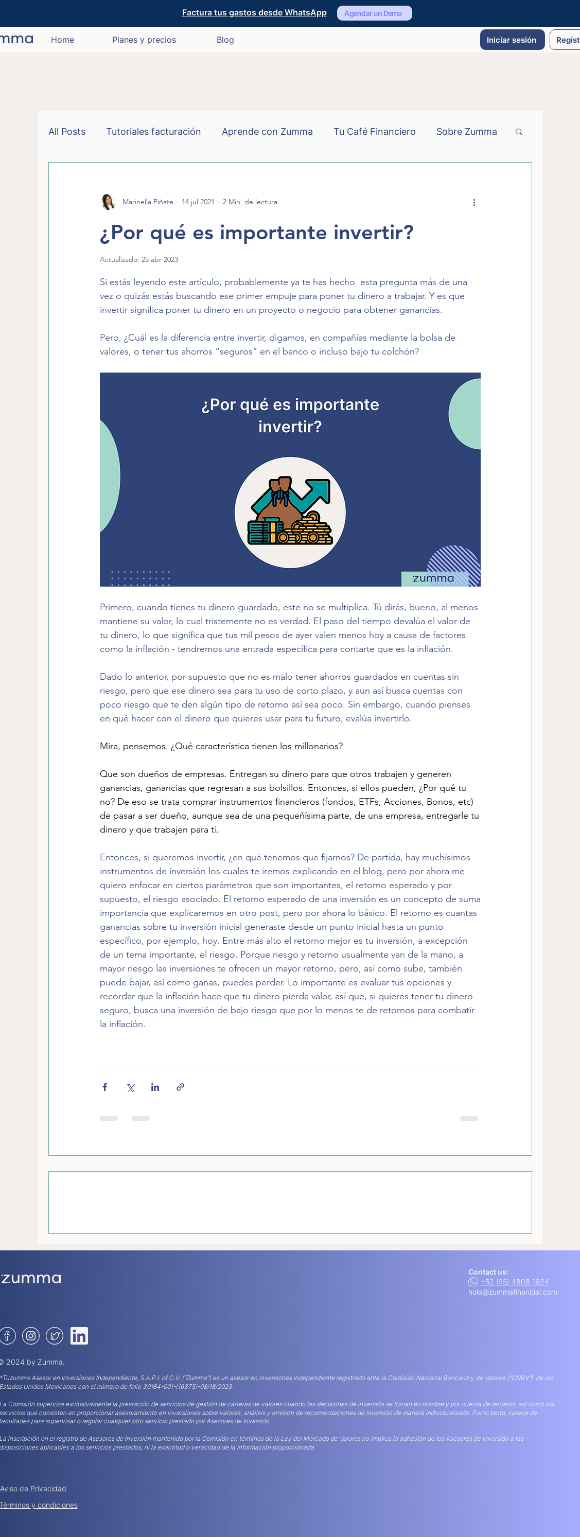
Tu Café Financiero (374, 131)
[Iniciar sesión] (512, 39)
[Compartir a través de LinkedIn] (155, 1087)
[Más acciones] (474, 202)
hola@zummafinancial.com (512, 1291)
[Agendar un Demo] (374, 13)
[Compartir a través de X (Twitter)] (130, 1087)
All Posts (66, 131)
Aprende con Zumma (267, 131)
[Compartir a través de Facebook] (105, 1087)
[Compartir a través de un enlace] (180, 1087)
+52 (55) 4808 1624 (515, 1281)
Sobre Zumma (466, 131)
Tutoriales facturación (153, 131)
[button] (519, 131)
